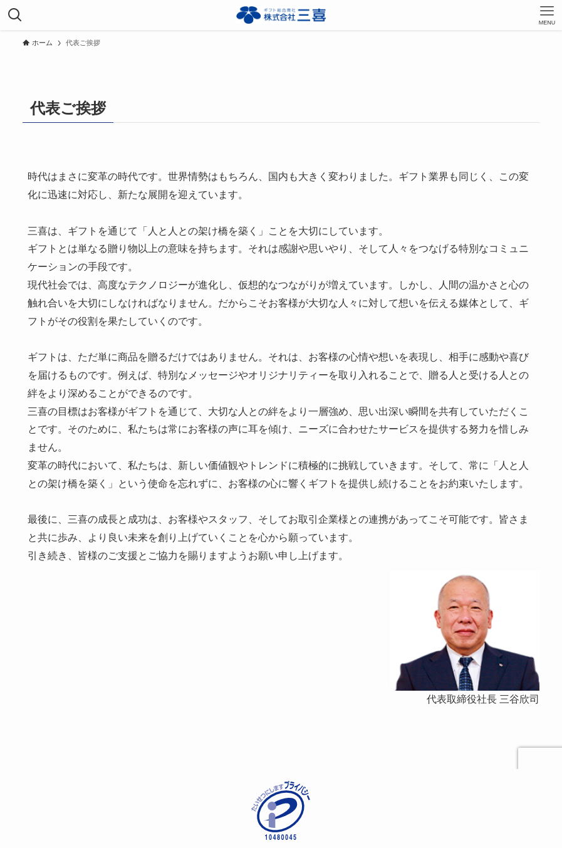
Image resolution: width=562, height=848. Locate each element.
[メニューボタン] (547, 15)
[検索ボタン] (15, 15)
